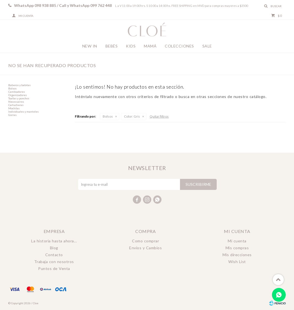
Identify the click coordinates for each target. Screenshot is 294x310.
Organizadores (17, 95)
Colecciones (179, 46)
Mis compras (237, 247)
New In (89, 46)
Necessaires (16, 101)
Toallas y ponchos (18, 98)
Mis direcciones (237, 254)
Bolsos (108, 116)
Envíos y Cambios (145, 247)
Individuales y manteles (23, 111)
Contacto (54, 254)
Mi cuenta (237, 241)
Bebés (111, 46)
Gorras (12, 114)
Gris (132, 116)
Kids (131, 46)
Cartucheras (15, 105)
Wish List (237, 261)
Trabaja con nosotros (54, 261)
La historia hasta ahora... (54, 241)
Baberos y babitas (19, 85)
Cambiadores (16, 91)
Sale (207, 46)
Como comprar (145, 241)
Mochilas (14, 108)
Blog (54, 247)
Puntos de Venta (54, 268)
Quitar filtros (159, 116)
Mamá (150, 46)
